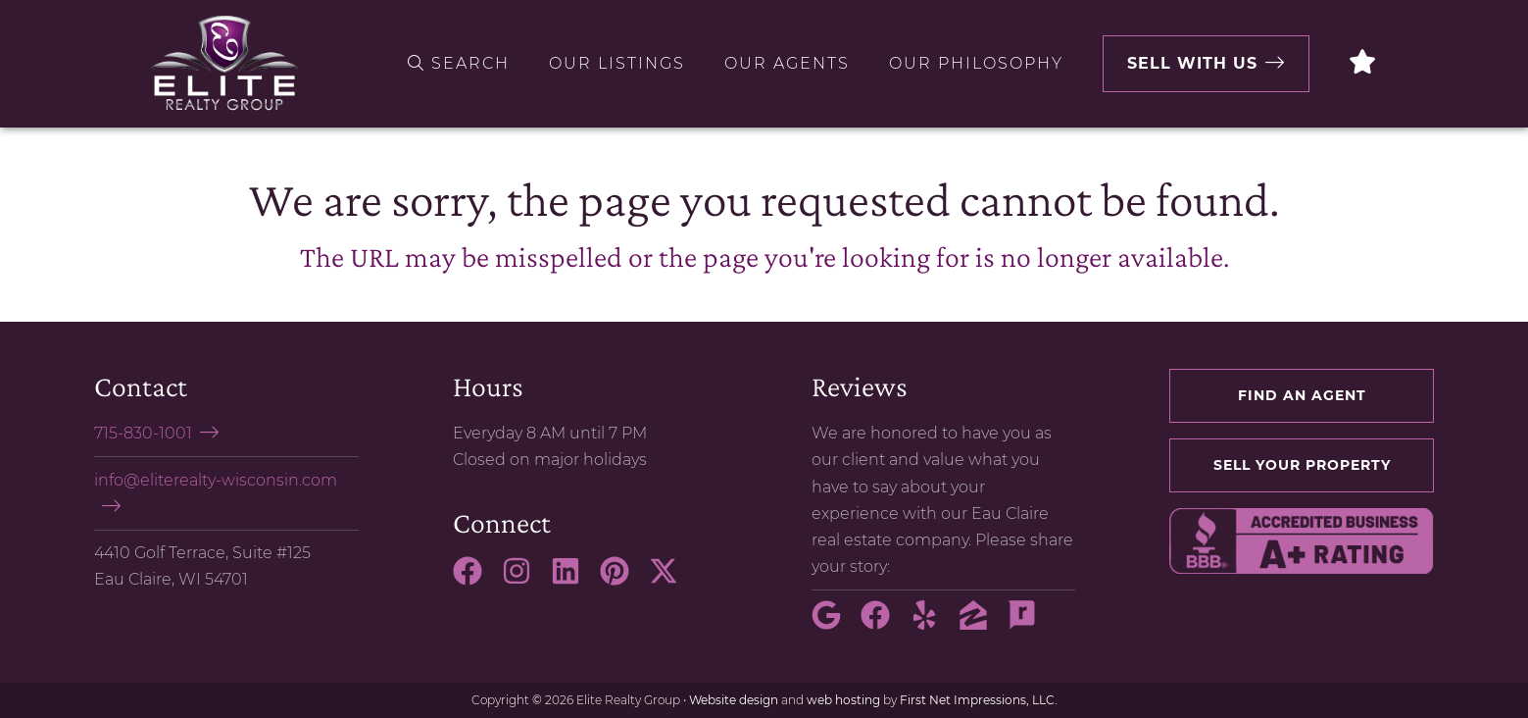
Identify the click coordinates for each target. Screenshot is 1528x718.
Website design (733, 699)
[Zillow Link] (981, 624)
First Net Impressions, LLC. (979, 699)
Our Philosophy (976, 63)
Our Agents (787, 63)
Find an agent (1302, 395)
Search (459, 63)
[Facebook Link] (475, 579)
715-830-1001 (143, 433)
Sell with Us (1192, 63)
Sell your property (1302, 465)
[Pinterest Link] (622, 579)
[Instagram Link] (524, 579)
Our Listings (617, 63)
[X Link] (671, 579)
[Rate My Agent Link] (1030, 624)
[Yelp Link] (932, 624)
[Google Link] (834, 624)
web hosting (843, 699)
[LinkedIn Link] (573, 579)
